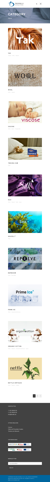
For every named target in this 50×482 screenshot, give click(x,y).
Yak (9, 53)
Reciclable (14, 275)
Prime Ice (11, 309)
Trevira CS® (13, 163)
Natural (17, 55)
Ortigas (17, 385)
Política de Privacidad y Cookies (15, 429)
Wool (10, 90)
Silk (9, 199)
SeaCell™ (12, 236)
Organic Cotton (14, 346)
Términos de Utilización (13, 431)
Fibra (13, 55)
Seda (17, 202)
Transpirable (17, 128)
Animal (9, 55)
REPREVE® (12, 273)
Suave (13, 128)
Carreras (10, 427)
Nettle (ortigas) (15, 383)
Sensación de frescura (16, 312)
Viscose (11, 126)
